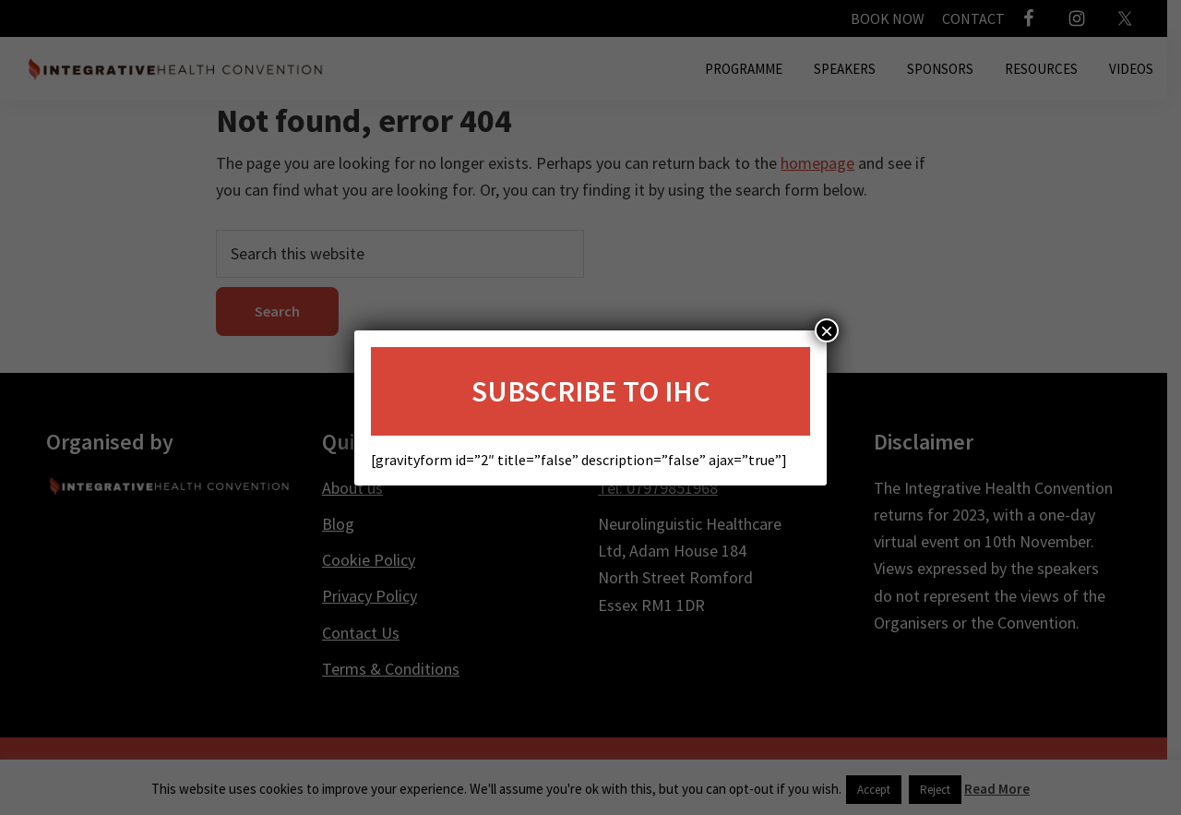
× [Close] (826, 330)
